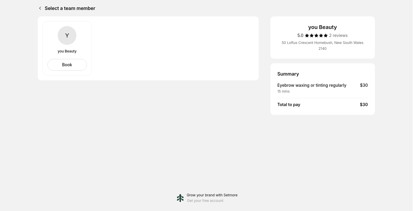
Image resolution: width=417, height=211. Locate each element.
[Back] (39, 8)
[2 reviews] (338, 35)
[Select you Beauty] (67, 65)
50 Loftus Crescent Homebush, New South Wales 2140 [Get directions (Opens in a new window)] (322, 45)
